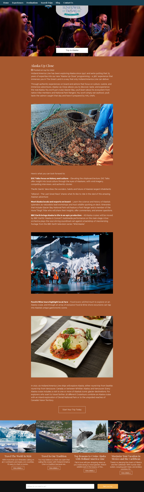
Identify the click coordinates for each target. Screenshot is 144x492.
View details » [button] (18, 468)
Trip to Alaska (72, 50)
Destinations (32, 2)
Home (6, 2)
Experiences (17, 2)
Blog (58, 2)
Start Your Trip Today (72, 409)
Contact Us (68, 2)
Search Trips (47, 2)
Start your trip (107, 486)
